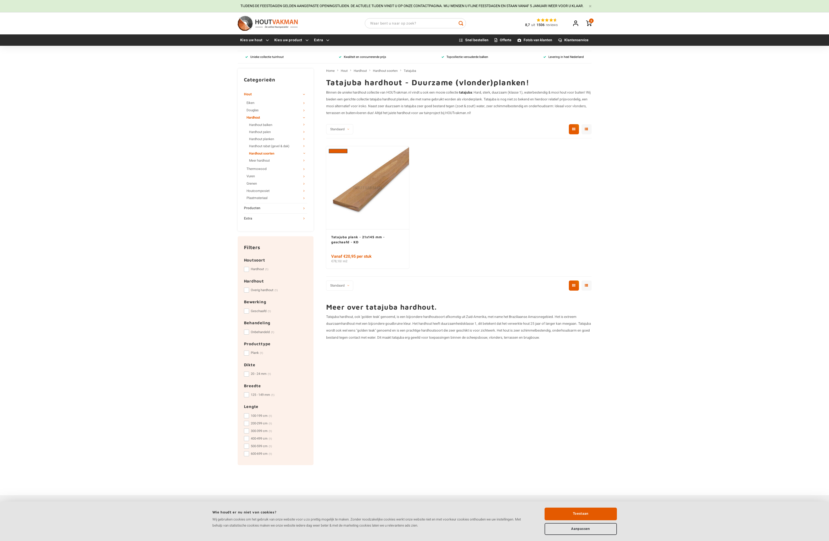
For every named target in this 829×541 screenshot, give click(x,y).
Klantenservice (576, 41)
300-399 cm (261, 431)
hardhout (403, 113)
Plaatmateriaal (257, 199)
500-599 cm (261, 447)
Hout (248, 95)
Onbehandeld (262, 333)
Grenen (252, 184)
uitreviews (544, 25)
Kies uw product (291, 41)
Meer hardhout (259, 161)
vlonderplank (472, 100)
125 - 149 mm (263, 395)
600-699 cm (261, 454)
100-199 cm (261, 416)
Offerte (505, 41)
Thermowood (256, 169)
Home (330, 71)
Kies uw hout (254, 41)
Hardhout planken (261, 140)
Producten (252, 208)
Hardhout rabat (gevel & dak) (269, 147)
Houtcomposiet (258, 191)
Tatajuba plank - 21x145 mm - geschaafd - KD (359, 240)
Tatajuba (410, 71)
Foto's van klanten (538, 41)
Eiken (250, 103)
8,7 (527, 25)
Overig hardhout (264, 291)
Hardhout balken (260, 125)
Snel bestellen (476, 41)
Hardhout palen (260, 133)
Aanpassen (580, 528)
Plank (257, 354)
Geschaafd (261, 312)
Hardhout (253, 118)
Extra (322, 41)
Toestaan (580, 513)
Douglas (253, 111)
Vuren (251, 177)
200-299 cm (261, 424)
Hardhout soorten (261, 154)
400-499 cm (261, 439)
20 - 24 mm (261, 374)
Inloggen (575, 24)
